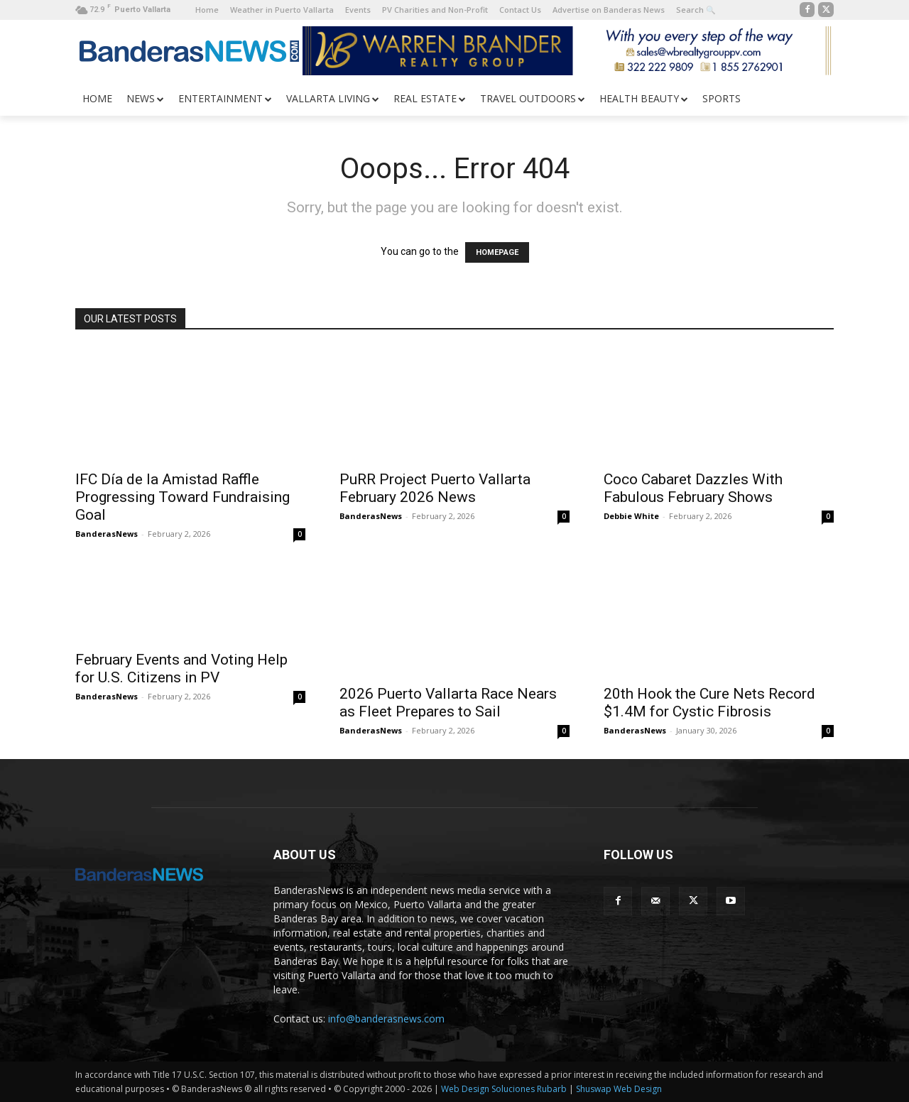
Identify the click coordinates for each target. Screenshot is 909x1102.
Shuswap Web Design (619, 1089)
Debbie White (631, 516)
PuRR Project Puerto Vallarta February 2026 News (434, 488)
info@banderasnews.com (386, 1018)
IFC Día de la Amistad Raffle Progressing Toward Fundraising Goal (182, 497)
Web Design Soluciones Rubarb (504, 1089)
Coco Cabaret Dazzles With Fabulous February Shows (693, 488)
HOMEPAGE (497, 252)
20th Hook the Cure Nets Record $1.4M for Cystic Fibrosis (709, 702)
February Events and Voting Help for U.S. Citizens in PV (181, 668)
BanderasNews (106, 533)
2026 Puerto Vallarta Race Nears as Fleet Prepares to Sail (448, 702)
